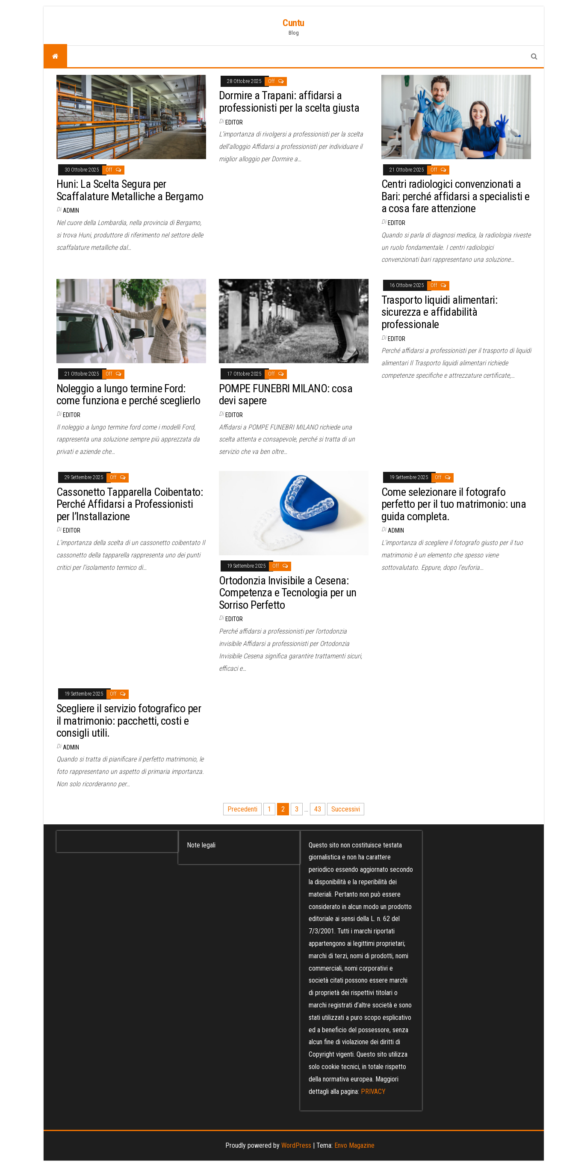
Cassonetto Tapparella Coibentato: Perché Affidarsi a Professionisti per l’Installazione (129, 504)
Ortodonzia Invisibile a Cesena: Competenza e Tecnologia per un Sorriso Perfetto (288, 592)
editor (234, 122)
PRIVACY (373, 1091)
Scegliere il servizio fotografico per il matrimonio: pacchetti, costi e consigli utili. (128, 720)
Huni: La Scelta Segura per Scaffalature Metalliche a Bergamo (130, 190)
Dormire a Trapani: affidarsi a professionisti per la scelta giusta (289, 101)
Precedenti (242, 809)
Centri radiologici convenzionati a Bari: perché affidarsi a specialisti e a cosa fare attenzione (455, 196)
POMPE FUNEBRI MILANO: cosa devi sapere (285, 394)
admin (71, 210)
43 (317, 809)
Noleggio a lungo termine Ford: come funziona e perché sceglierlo (128, 394)
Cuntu (293, 23)
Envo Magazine (354, 1145)
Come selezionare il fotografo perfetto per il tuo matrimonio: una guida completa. (453, 504)
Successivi (345, 809)
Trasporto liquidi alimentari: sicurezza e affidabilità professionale (439, 312)
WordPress (296, 1145)
